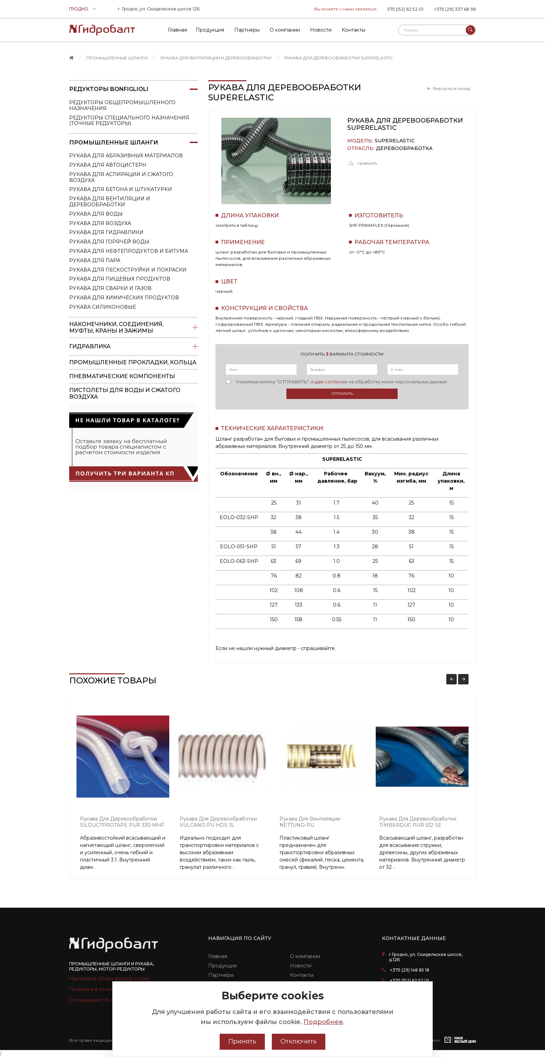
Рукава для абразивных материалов (126, 155)
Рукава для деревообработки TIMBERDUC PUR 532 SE (417, 822)
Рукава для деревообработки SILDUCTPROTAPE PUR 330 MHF (122, 822)
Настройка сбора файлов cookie (109, 978)
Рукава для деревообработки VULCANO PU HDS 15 (218, 822)
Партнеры (221, 975)
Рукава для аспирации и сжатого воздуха (121, 177)
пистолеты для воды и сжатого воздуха (124, 393)
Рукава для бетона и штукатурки (120, 189)
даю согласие (331, 381)
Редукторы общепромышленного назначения (122, 105)
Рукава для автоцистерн (107, 165)
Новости (300, 966)
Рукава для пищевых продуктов (119, 279)
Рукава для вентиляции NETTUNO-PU (309, 822)
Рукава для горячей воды (109, 242)
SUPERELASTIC (395, 141)
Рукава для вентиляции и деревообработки (216, 57)
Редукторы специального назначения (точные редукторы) (129, 121)
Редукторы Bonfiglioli (133, 89)
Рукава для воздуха (100, 223)
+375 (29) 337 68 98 (455, 9)
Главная (217, 956)
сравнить (362, 163)
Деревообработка (404, 148)
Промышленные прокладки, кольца (132, 362)
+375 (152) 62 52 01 (409, 980)
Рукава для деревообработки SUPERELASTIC (338, 57)
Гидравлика (133, 346)
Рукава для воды (96, 214)
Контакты (302, 975)
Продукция (222, 966)
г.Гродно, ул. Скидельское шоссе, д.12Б (426, 957)
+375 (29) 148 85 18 (409, 970)
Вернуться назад (451, 88)
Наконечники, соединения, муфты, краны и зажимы (133, 327)
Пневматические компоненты (122, 376)
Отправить (342, 393)
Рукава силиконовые (102, 307)
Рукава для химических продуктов (124, 297)
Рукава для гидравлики (106, 232)
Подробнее (323, 1022)
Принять (242, 1041)
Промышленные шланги (117, 57)
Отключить (298, 1041)
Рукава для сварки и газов (110, 288)
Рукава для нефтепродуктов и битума (128, 251)
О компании (305, 956)
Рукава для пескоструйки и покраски (128, 270)
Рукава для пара (94, 260)
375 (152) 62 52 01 (405, 9)
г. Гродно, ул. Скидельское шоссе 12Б (159, 8)
